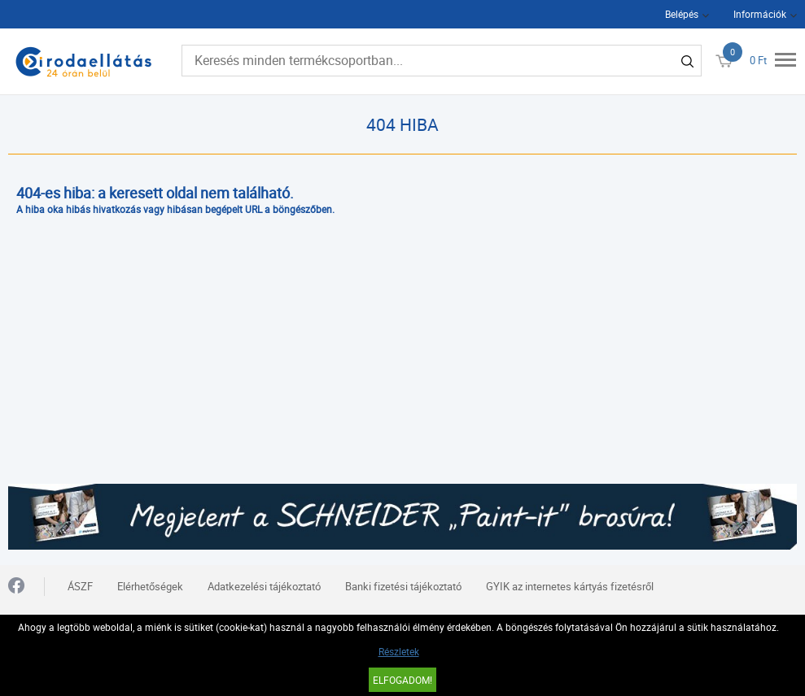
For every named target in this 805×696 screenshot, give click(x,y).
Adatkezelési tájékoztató (264, 586)
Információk (759, 13)
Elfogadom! (402, 679)
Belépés (681, 13)
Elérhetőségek (150, 586)
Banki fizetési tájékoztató (403, 586)
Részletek (398, 651)
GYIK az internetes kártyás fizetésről (570, 586)
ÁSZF (80, 586)
